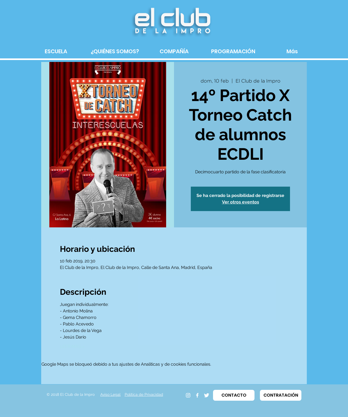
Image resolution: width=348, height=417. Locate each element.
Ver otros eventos (240, 202)
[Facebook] (197, 395)
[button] (233, 395)
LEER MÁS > (72, 346)
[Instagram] (188, 395)
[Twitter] (207, 395)
